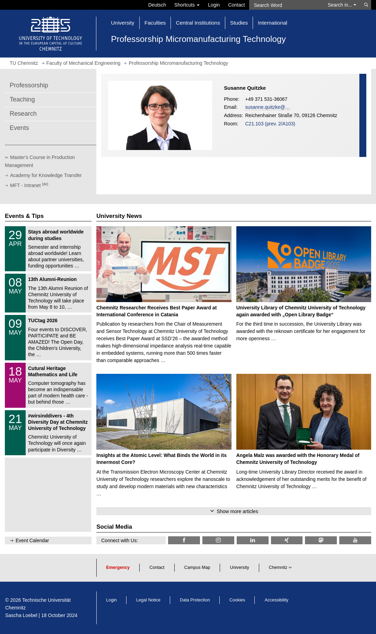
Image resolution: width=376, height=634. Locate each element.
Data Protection (195, 600)
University (239, 567)
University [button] (122, 23)
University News (119, 216)
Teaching (22, 99)
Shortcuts (187, 5)
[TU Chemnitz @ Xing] (287, 540)
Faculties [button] (155, 23)
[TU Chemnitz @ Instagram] (218, 540)
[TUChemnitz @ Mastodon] (321, 540)
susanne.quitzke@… (267, 107)
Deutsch (157, 5)
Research (23, 113)
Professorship (29, 85)
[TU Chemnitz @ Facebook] (184, 540)
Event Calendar (32, 540)
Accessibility (276, 600)
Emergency (118, 567)
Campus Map (197, 567)
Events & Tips (24, 216)
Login (214, 5)
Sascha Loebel (21, 615)
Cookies (237, 600)
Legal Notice (148, 600)
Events (19, 127)
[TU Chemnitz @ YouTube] (355, 540)
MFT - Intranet (29, 185)
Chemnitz (278, 567)
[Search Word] (286, 5)
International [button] (272, 23)
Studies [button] (239, 23)
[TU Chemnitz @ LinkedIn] (253, 540)
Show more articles (237, 511)
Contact (236, 5)
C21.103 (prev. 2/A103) (270, 123)
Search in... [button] (342, 5)
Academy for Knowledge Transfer (46, 175)
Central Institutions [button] (198, 23)
